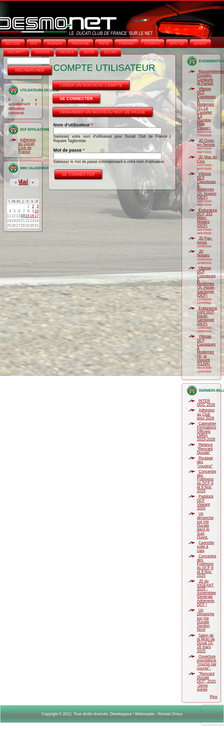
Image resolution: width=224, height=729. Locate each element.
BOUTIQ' (177, 43)
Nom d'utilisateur (73, 124)
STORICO (152, 43)
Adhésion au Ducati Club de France (27, 146)
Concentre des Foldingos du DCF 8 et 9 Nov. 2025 (206, 481)
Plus (213, 696)
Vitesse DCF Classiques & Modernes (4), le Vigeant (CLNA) (206, 350)
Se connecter (80, 97)
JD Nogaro (203, 253)
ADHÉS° (200, 43)
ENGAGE (42, 52)
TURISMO (126, 43)
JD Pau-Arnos (204, 240)
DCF (34, 43)
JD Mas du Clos (207, 159)
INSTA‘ (89, 52)
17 (37, 216)
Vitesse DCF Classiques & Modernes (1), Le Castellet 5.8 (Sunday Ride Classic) (206, 108)
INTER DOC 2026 (206, 403)
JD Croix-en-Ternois (206, 142)
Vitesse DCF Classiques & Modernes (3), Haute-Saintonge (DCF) (206, 282)
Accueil (13, 43)
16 (32, 216)
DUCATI (110, 52)
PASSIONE (80, 43)
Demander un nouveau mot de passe (102, 112)
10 (37, 211)
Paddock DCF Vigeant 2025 (205, 502)
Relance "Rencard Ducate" (205, 448)
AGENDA (54, 43)
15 (27, 216)
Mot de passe (69, 150)
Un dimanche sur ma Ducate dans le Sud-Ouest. (205, 525)
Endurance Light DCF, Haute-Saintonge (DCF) (207, 316)
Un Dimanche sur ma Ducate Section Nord (205, 620)
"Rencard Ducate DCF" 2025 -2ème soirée (206, 681)
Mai (22, 181)
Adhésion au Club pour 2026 (205, 414)
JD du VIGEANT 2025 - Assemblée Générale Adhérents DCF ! (206, 593)
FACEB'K (67, 52)
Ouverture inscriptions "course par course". (206, 662)
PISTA (104, 43)
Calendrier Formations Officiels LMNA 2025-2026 (206, 431)
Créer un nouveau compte (91, 85)
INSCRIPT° (16, 52)
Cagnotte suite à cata (205, 547)
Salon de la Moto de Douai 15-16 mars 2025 (206, 643)
